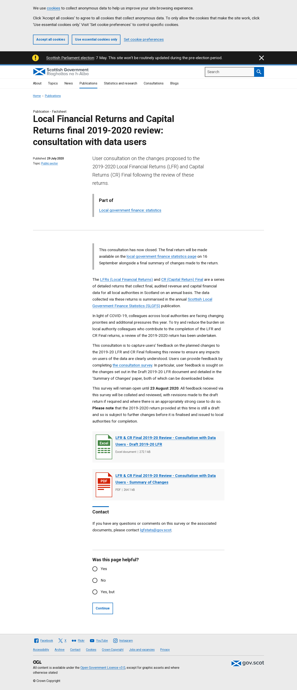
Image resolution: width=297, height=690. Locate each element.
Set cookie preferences (144, 39)
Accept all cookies (50, 39)
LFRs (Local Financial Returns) (126, 279)
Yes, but (107, 591)
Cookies (91, 649)
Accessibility (41, 649)
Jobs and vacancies (142, 649)
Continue (103, 608)
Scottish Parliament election (70, 57)
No (103, 580)
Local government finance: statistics (130, 210)
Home (37, 95)
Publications (88, 83)
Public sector (49, 163)
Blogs (174, 83)
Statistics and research (120, 83)
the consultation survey (132, 365)
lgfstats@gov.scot (155, 530)
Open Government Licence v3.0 (102, 668)
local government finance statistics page (161, 256)
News (68, 83)
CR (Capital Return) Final (182, 279)
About (37, 83)
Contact (75, 649)
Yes (104, 568)
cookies (53, 8)
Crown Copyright (113, 649)
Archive (60, 649)
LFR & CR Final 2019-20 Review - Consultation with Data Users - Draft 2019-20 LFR (166, 441)
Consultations (154, 83)
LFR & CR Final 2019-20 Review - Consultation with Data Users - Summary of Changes (166, 479)
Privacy (165, 649)
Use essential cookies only (96, 39)
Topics (53, 83)
